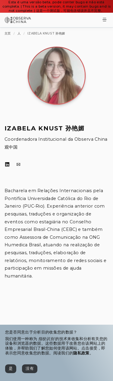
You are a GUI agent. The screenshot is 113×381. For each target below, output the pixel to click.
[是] (10, 368)
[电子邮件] (18, 164)
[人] (18, 33)
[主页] (8, 33)
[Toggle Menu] (104, 20)
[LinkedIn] (7, 164)
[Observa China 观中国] (18, 21)
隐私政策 (81, 353)
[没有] (29, 368)
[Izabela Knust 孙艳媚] (46, 33)
